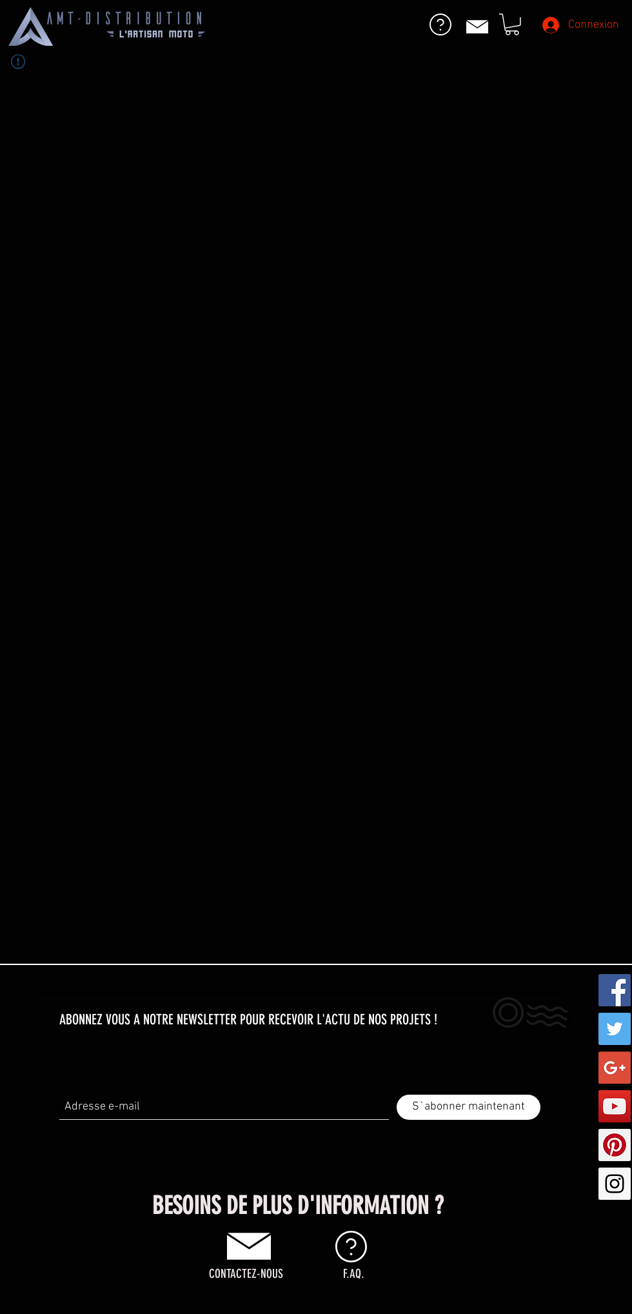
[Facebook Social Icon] (614, 990)
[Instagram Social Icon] (614, 1184)
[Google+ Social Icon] (614, 1067)
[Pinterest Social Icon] (614, 1145)
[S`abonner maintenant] (468, 1107)
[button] (512, 24)
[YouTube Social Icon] (614, 1106)
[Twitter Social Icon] (614, 1029)
